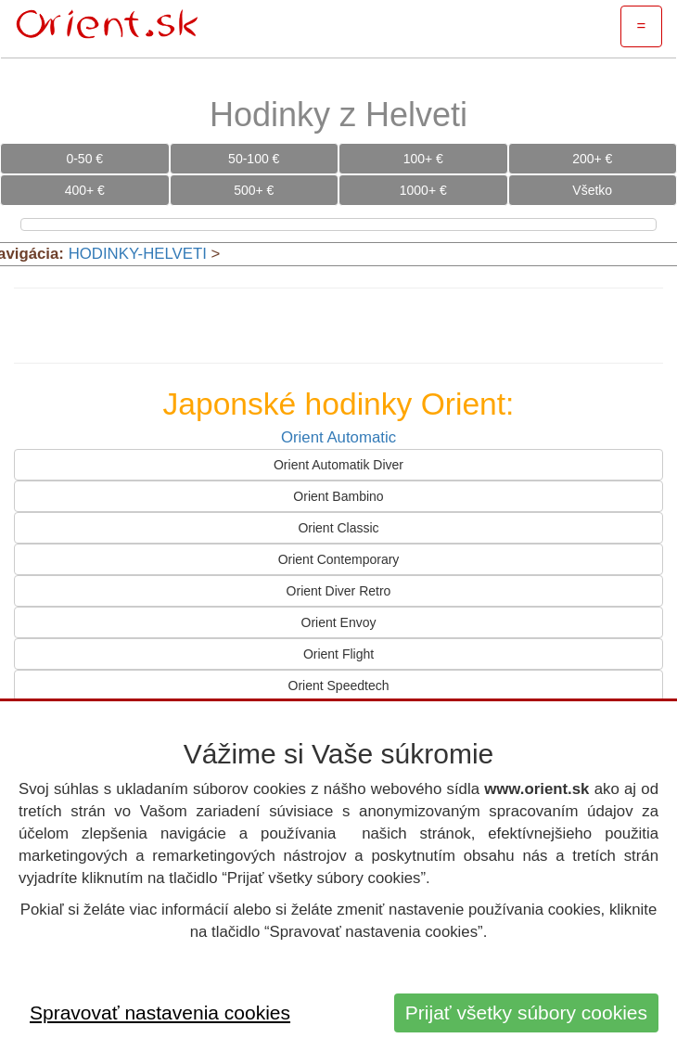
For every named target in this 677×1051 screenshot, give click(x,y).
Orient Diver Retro (339, 590)
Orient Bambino (338, 496)
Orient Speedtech (339, 685)
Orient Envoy (339, 622)
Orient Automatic (338, 437)
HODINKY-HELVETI (138, 254)
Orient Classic (338, 527)
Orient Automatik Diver (338, 464)
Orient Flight (338, 654)
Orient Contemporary (339, 559)
